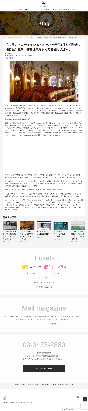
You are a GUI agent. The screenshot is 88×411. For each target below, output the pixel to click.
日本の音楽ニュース (25, 55)
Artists (36, 9)
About (20, 9)
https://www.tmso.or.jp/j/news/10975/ (17, 119)
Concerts (28, 9)
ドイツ (7, 58)
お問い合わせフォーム (44, 373)
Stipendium (45, 9)
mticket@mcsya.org (44, 291)
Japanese (68, 409)
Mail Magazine (64, 9)
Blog (73, 9)
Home (14, 9)
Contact (54, 9)
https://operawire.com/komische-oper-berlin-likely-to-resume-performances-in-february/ (34, 190)
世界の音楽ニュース (12, 55)
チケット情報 (43, 282)
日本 (11, 58)
